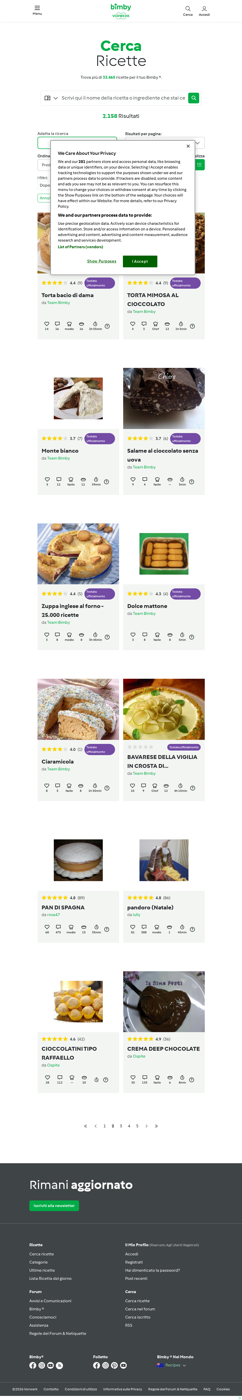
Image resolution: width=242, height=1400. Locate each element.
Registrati (134, 1262)
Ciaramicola (58, 761)
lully (136, 914)
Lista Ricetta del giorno (50, 1278)
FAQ (206, 1389)
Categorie (38, 1262)
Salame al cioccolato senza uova (162, 455)
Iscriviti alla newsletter (54, 1205)
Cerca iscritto (137, 1317)
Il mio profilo (162, 1244)
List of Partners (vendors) (81, 247)
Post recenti (136, 1278)
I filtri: (42, 177)
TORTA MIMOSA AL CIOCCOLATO (152, 300)
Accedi (131, 1254)
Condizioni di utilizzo (81, 1389)
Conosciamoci (42, 1317)
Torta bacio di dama (68, 295)
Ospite (53, 1065)
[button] (37, 11)
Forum (35, 1291)
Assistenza (38, 1325)
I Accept (140, 261)
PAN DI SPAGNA (63, 907)
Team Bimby (58, 302)
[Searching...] (123, 98)
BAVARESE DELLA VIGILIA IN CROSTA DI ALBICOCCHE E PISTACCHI (163, 761)
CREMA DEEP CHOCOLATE (163, 1048)
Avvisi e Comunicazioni (50, 1300)
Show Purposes (102, 261)
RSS (128, 1325)
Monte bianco (60, 450)
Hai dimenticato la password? (152, 1270)
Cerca (130, 1291)
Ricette (36, 1244)
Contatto (51, 1389)
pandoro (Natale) (150, 907)
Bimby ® (36, 1309)
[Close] (188, 146)
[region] (122, 207)
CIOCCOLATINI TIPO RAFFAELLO (69, 1053)
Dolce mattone (147, 605)
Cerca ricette (41, 1254)
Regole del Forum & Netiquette (57, 1333)
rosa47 (53, 914)
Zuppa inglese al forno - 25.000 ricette (72, 610)
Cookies (223, 1389)
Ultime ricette (42, 1270)
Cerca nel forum (140, 1309)
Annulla (49, 198)
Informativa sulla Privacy (122, 1389)
